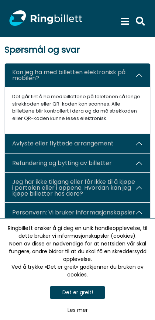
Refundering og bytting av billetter (62, 163)
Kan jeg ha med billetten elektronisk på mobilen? (68, 75)
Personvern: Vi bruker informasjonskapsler (73, 212)
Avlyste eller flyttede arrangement (63, 143)
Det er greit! (77, 292)
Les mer (78, 310)
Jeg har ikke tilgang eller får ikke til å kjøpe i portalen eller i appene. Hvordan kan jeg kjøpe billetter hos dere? (73, 188)
